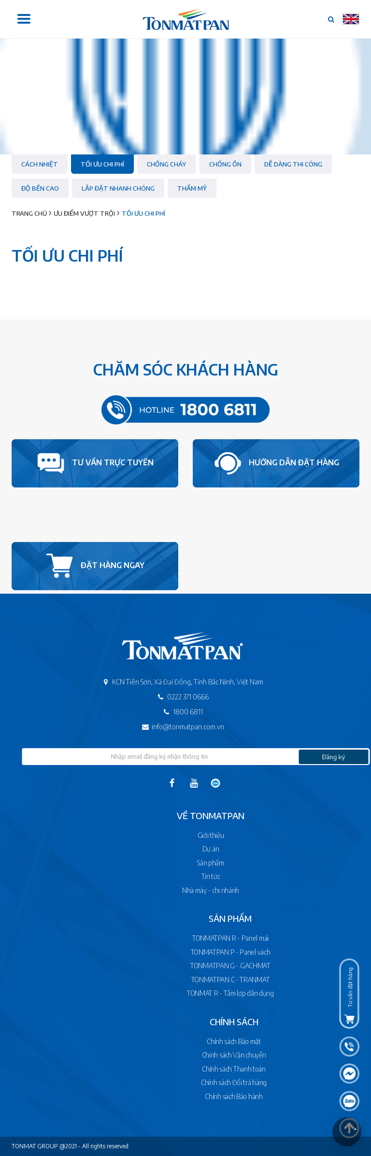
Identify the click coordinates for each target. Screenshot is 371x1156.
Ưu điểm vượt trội (84, 213)
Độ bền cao (40, 188)
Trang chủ (29, 213)
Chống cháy (166, 164)
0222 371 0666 (166, 697)
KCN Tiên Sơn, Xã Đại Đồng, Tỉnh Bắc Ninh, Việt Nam (166, 682)
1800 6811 (166, 712)
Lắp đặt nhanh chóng (118, 188)
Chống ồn (225, 164)
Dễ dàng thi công (293, 164)
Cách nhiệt (39, 164)
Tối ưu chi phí (102, 164)
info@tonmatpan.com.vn (166, 727)
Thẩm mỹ (192, 188)
